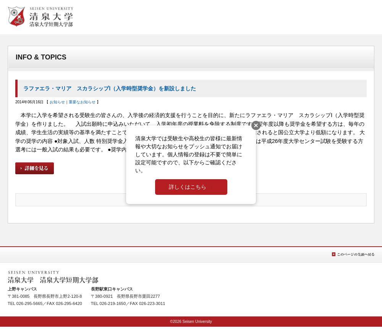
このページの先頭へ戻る (353, 254)
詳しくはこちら (187, 187)
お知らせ (57, 102)
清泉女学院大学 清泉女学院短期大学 (40, 16)
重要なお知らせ (82, 102)
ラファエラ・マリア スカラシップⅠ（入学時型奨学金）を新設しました (109, 88)
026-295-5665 (29, 303)
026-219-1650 (113, 303)
